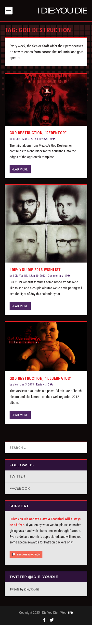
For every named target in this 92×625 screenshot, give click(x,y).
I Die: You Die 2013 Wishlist (35, 269)
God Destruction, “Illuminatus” (41, 378)
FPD (70, 612)
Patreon (74, 531)
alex (15, 384)
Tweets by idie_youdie (24, 589)
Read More (20, 169)
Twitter (17, 476)
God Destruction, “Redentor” (38, 133)
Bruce (16, 139)
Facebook (20, 488)
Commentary (55, 275)
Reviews (43, 139)
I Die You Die (20, 275)
